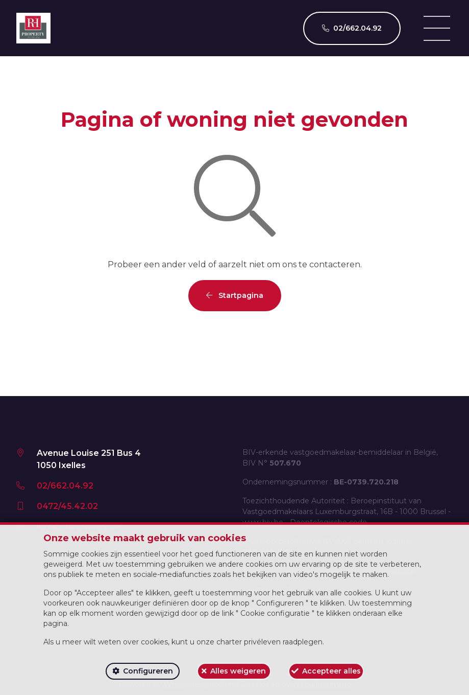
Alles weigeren (238, 671)
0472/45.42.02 (67, 506)
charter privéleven (248, 641)
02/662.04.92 (65, 486)
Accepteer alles (331, 671)
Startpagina (234, 295)
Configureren (148, 671)
